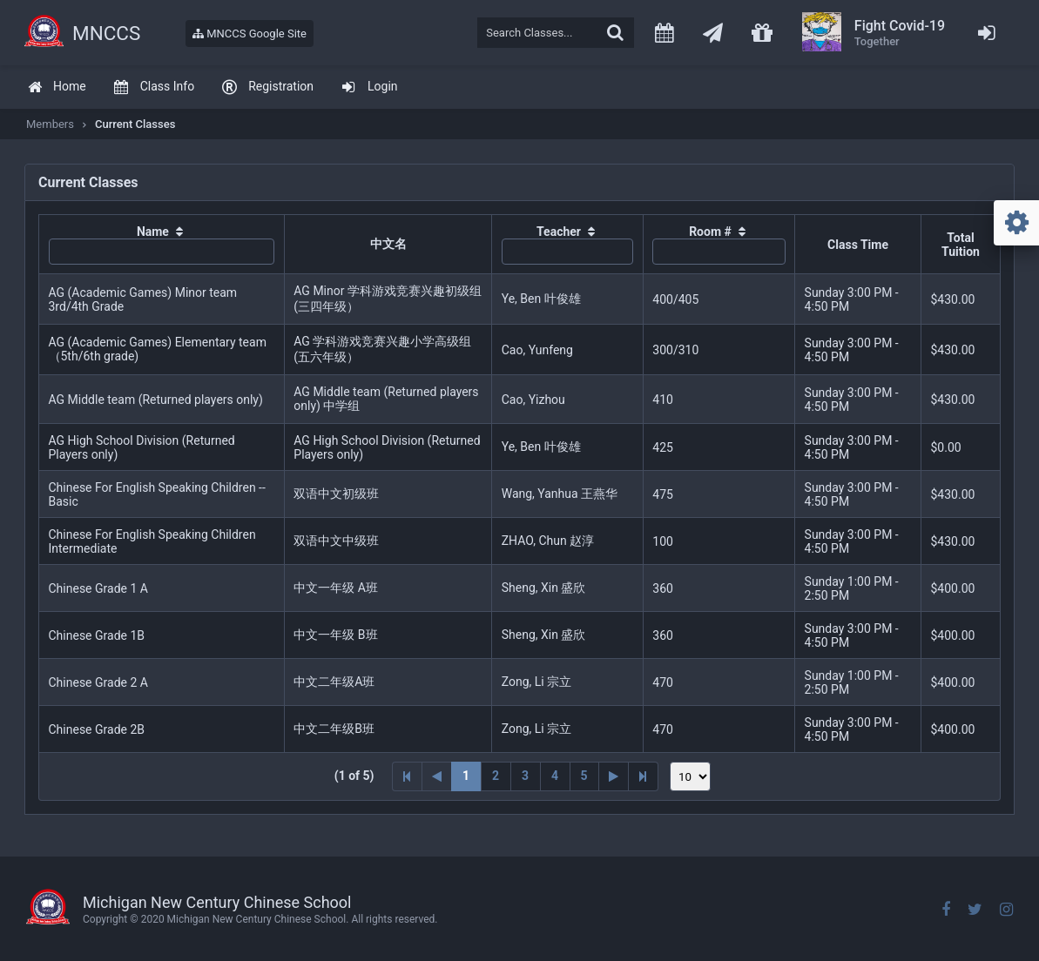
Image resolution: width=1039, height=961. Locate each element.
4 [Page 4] (554, 776)
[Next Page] (614, 776)
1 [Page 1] (465, 776)
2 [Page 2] (495, 776)
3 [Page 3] (525, 776)
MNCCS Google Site (249, 33)
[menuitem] (56, 87)
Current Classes (135, 124)
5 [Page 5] (584, 776)
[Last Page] (643, 776)
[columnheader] (162, 244)
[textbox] (555, 32)
